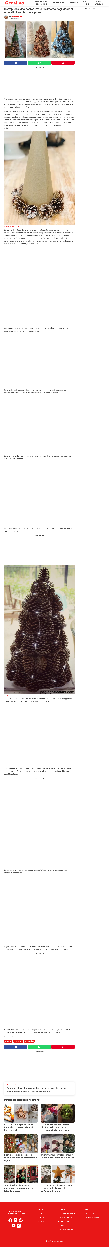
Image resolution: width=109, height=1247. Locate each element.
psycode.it (41, 1221)
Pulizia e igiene (86, 3)
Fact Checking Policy (66, 1213)
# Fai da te (18, 1041)
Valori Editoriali (64, 1221)
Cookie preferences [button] (92, 1217)
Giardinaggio (58, 3)
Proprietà (62, 1225)
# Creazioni (29, 1041)
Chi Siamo (41, 1213)
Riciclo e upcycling (99, 3)
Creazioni (74, 3)
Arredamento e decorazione (41, 3)
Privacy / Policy (90, 1213)
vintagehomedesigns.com (11, 226)
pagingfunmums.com (10, 695)
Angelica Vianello (16, 16)
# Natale (8, 1041)
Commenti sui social (66, 1229)
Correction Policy (65, 1217)
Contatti (40, 1217)
